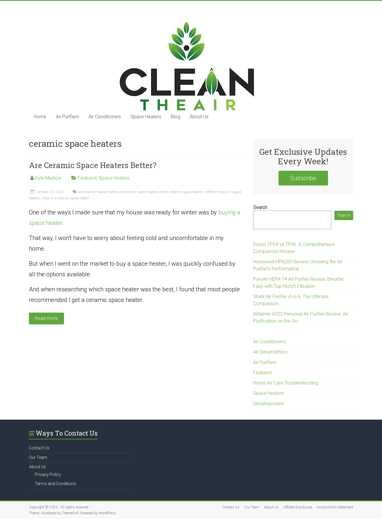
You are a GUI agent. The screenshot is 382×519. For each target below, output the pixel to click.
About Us (199, 116)
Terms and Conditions (55, 483)
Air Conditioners (104, 116)
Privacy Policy (48, 474)
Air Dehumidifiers (270, 352)
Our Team (38, 457)
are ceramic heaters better (97, 192)
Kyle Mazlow (48, 178)
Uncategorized (268, 403)
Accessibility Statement (335, 507)
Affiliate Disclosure (297, 507)
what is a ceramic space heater (65, 198)
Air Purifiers (67, 116)
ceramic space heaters (186, 192)
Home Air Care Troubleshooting (285, 383)
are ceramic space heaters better (143, 192)
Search (260, 207)
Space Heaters (145, 116)
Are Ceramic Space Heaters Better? (92, 165)
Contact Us (39, 448)
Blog (175, 116)
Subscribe (303, 178)
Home (40, 116)
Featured (87, 178)
